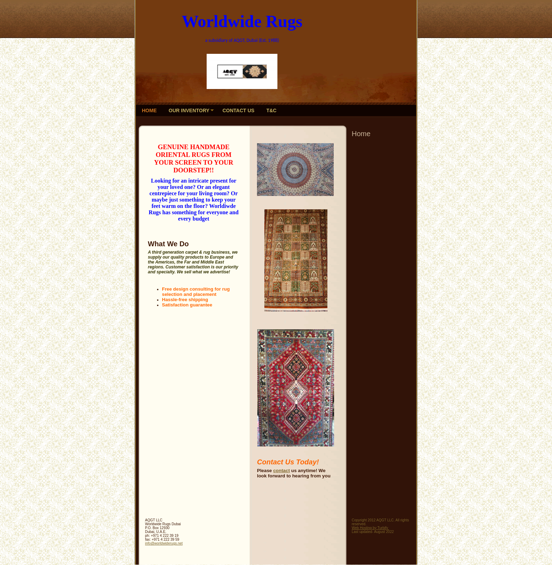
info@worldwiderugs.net (164, 543)
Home (149, 110)
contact (281, 470)
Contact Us (238, 110)
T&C (271, 110)
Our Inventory (189, 110)
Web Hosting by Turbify (370, 528)
